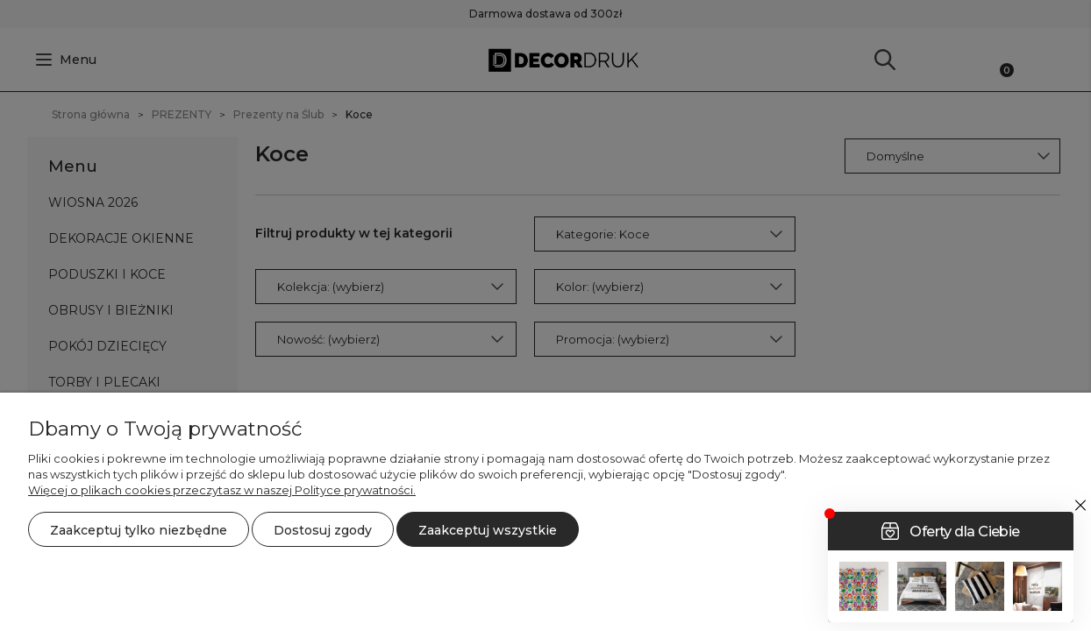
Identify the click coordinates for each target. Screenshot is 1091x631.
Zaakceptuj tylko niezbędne (138, 530)
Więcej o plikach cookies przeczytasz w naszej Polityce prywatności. (222, 490)
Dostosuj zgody (323, 530)
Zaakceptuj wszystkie (487, 530)
